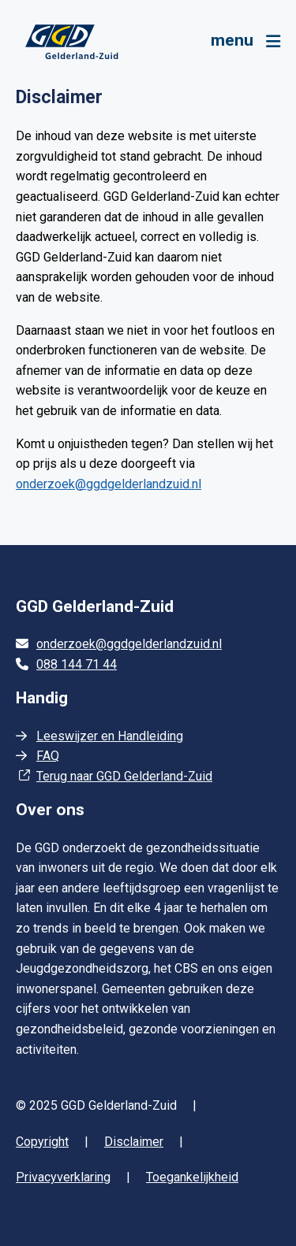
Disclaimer (133, 1141)
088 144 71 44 (76, 664)
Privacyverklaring (63, 1177)
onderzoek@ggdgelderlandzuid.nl (108, 484)
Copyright (42, 1141)
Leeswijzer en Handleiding (109, 736)
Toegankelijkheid (192, 1177)
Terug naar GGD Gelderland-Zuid (124, 776)
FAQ (47, 755)
